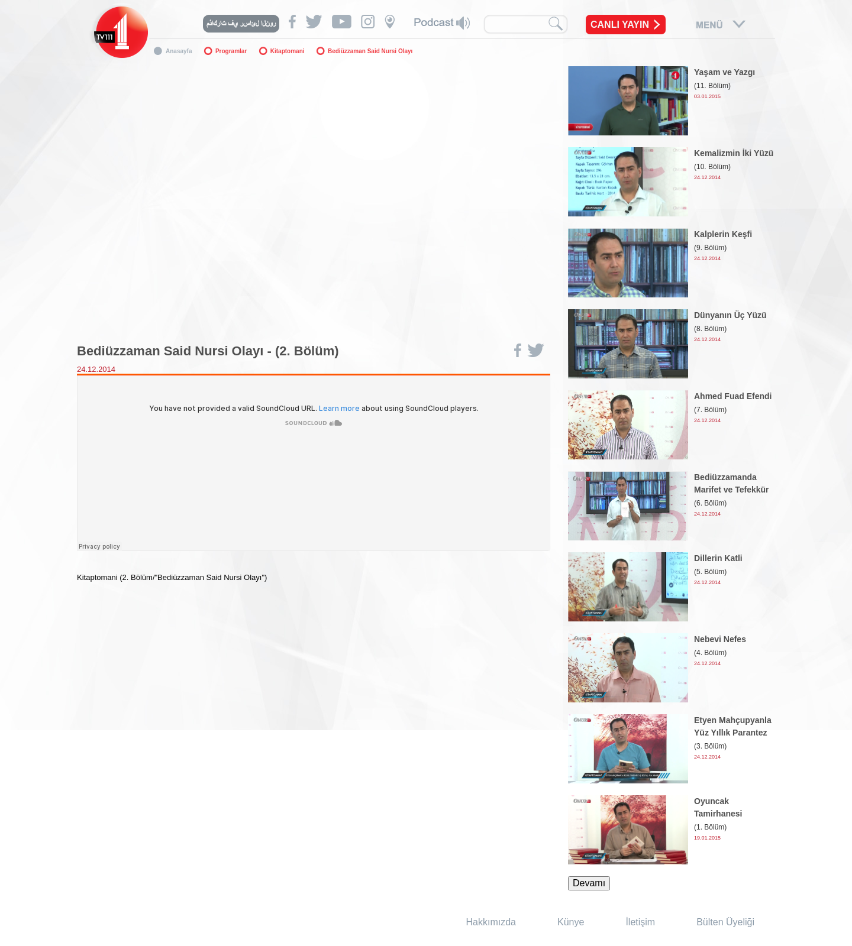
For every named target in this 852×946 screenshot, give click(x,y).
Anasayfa (179, 51)
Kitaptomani (287, 51)
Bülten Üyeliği (725, 922)
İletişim (640, 922)
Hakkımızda (491, 922)
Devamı (589, 883)
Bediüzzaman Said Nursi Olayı (370, 51)
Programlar (231, 51)
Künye (570, 922)
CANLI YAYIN (619, 25)
